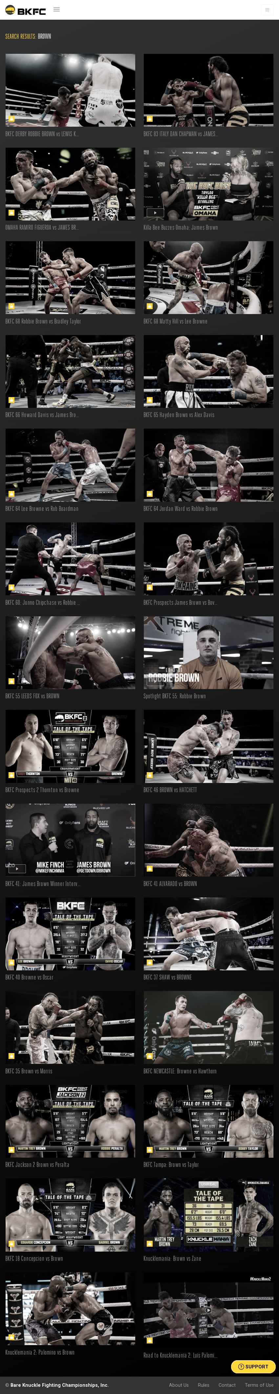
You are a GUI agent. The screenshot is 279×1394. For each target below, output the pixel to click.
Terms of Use (259, 1385)
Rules (203, 1385)
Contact (227, 1385)
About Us (179, 1385)
